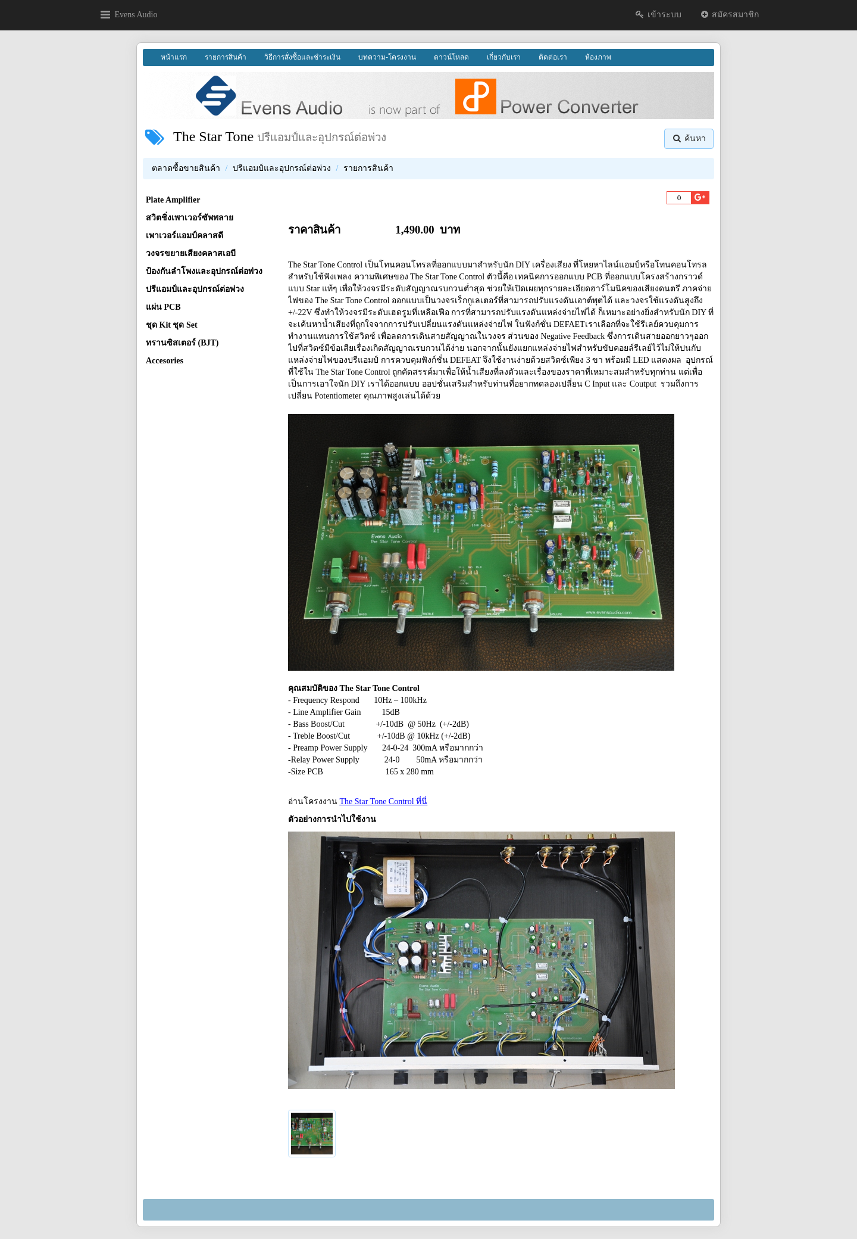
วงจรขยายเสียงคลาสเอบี (191, 253)
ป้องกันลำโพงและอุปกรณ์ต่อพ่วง (204, 271)
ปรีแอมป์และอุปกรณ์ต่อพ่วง (282, 168)
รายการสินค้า (225, 57)
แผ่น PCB (163, 307)
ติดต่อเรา (553, 57)
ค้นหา (689, 138)
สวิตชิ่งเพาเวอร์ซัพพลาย (189, 217)
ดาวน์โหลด (451, 57)
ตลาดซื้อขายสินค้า (186, 168)
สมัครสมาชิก (729, 14)
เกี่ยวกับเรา (504, 57)
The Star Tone (213, 136)
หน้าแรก (174, 57)
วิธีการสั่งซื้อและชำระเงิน (302, 57)
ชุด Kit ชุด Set (172, 324)
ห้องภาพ (598, 57)
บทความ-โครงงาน (387, 57)
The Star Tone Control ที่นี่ (384, 801)
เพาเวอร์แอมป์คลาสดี (184, 235)
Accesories (164, 360)
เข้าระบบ (657, 14)
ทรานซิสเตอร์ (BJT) (182, 342)
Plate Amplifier (173, 199)
